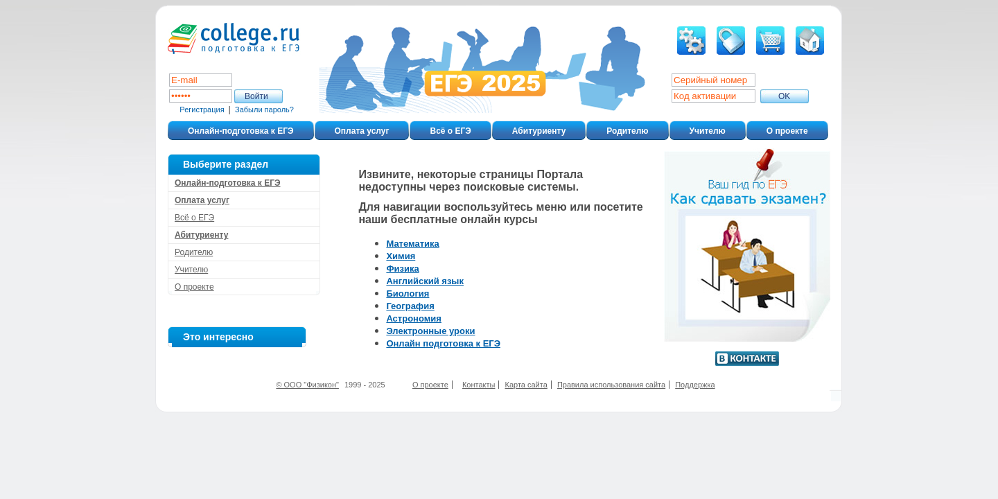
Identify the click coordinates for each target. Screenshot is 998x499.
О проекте (787, 131)
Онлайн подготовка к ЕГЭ (443, 343)
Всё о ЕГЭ (450, 131)
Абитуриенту (539, 131)
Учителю (708, 131)
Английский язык (425, 281)
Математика (412, 243)
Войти (256, 96)
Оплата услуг (362, 131)
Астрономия (413, 318)
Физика (402, 268)
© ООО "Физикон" (307, 384)
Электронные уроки (430, 331)
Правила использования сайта (611, 384)
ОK (784, 96)
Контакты (479, 384)
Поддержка (695, 384)
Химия (400, 256)
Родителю (627, 131)
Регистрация (202, 109)
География (410, 306)
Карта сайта (526, 384)
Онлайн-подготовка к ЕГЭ (241, 131)
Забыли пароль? (264, 109)
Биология (407, 293)
